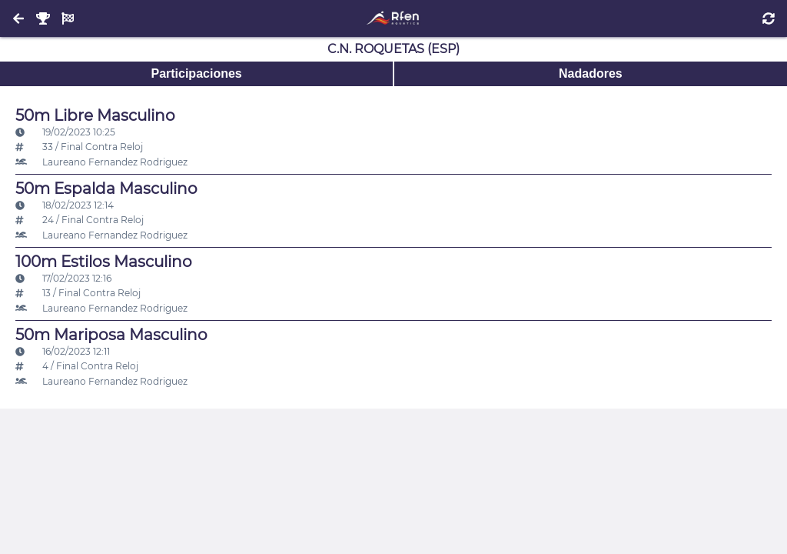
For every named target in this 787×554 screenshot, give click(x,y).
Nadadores (591, 73)
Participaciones (196, 73)
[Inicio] (393, 18)
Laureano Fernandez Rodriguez (101, 162)
